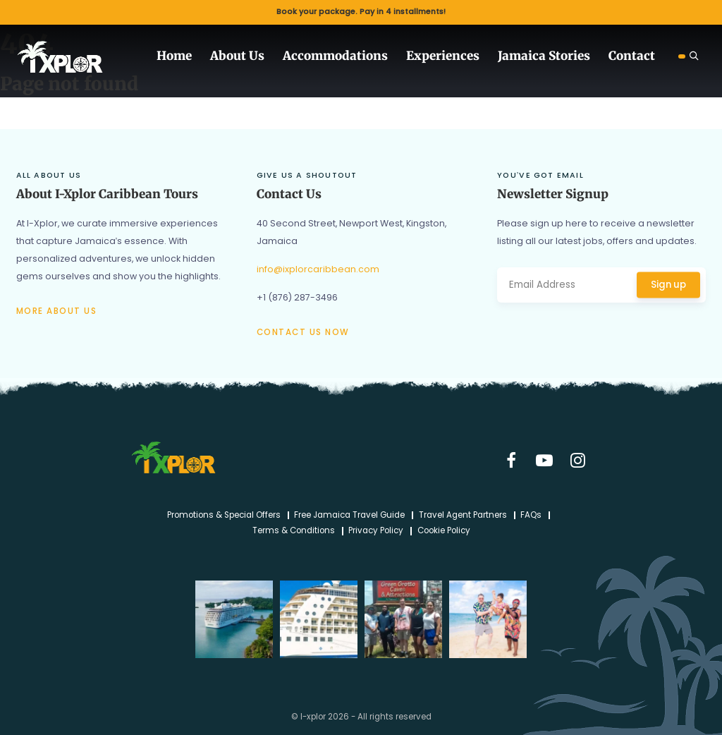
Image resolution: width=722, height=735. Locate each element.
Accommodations (335, 56)
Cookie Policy (443, 531)
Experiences (442, 56)
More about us (56, 311)
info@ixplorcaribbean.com (318, 269)
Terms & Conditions (293, 531)
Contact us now (303, 332)
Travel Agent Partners (463, 515)
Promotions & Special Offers (224, 515)
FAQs (531, 515)
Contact (631, 56)
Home (174, 56)
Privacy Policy (375, 531)
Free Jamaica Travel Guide (349, 515)
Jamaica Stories (544, 56)
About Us (237, 56)
